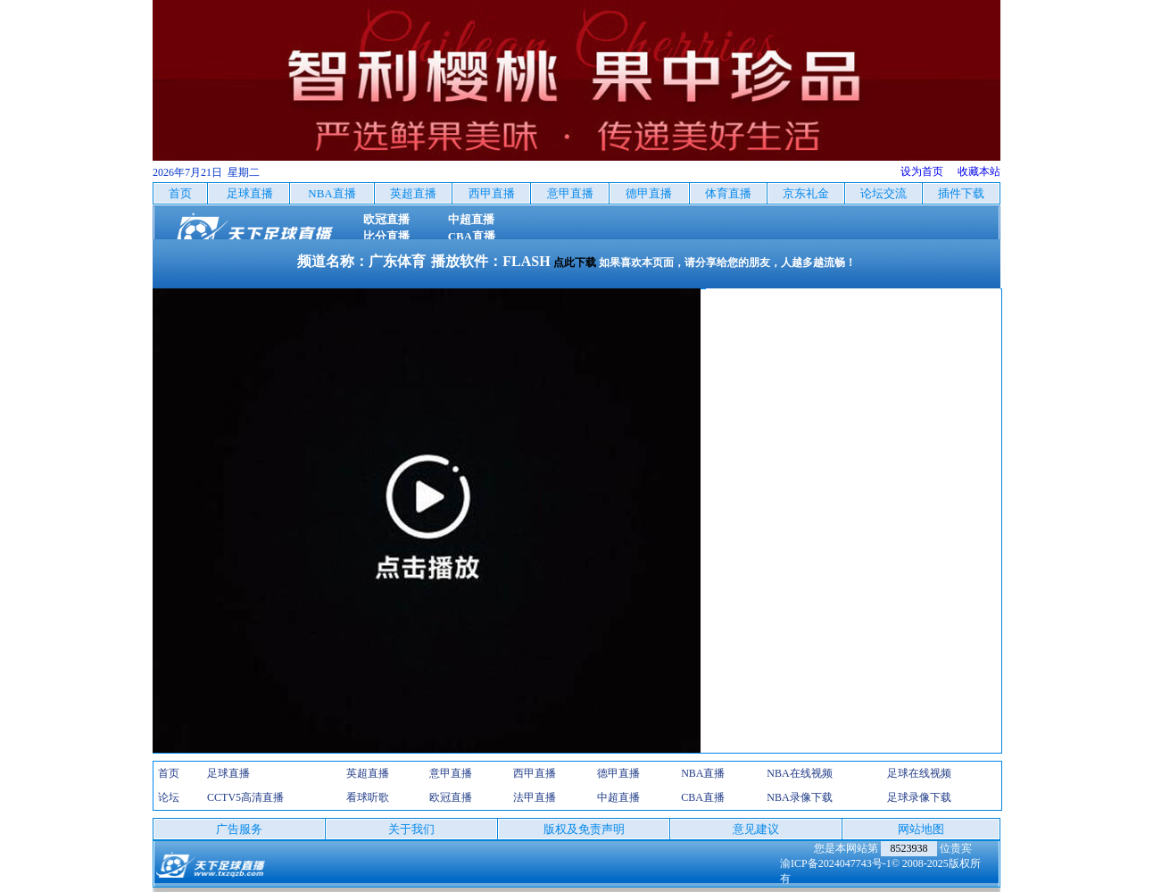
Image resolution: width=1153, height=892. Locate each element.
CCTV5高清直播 (245, 797)
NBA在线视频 (799, 773)
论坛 (168, 797)
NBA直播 (703, 773)
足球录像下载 (919, 797)
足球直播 (228, 773)
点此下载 (574, 262)
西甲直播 (534, 773)
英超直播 (367, 773)
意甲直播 (450, 773)
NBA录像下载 (799, 797)
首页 (168, 773)
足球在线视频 (919, 773)
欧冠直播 (450, 797)
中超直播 (618, 797)
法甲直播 (534, 797)
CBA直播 (703, 797)
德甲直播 (618, 773)
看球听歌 (367, 797)
